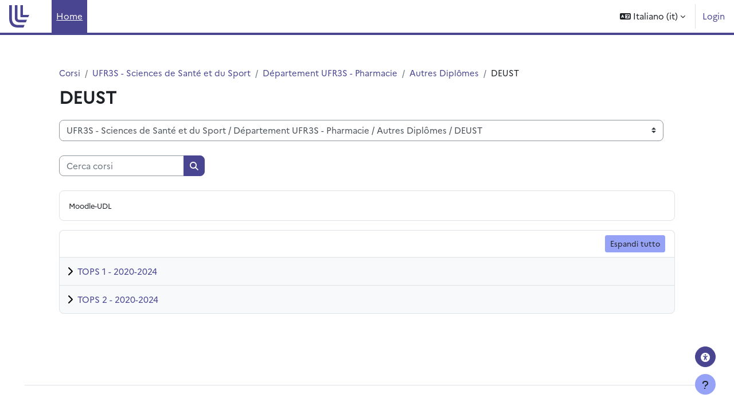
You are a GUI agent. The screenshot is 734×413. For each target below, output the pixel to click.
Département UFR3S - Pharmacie (332, 73)
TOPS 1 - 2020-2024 (117, 272)
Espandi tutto (635, 244)
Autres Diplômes (447, 73)
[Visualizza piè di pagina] (705, 384)
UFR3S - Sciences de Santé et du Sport (172, 73)
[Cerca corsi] (121, 166)
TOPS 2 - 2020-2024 (117, 300)
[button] (652, 16)
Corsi (70, 73)
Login (713, 16)
